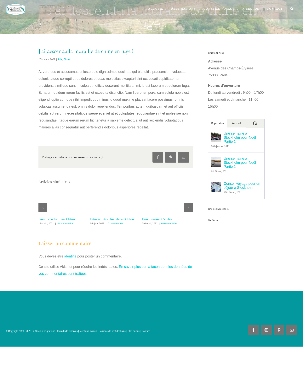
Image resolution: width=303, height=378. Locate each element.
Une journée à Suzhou (158, 219)
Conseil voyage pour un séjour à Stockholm (242, 186)
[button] (292, 8)
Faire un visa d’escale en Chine (112, 219)
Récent (236, 123)
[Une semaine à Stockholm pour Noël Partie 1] (216, 135)
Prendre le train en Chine (56, 219)
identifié (70, 256)
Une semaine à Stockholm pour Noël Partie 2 (240, 163)
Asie (60, 59)
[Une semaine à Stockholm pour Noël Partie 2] (216, 160)
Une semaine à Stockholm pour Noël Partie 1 (240, 137)
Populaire (217, 123)
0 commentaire (65, 223)
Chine (67, 59)
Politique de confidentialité (112, 331)
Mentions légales (88, 331)
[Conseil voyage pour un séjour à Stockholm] (216, 185)
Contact (146, 331)
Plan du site (134, 331)
